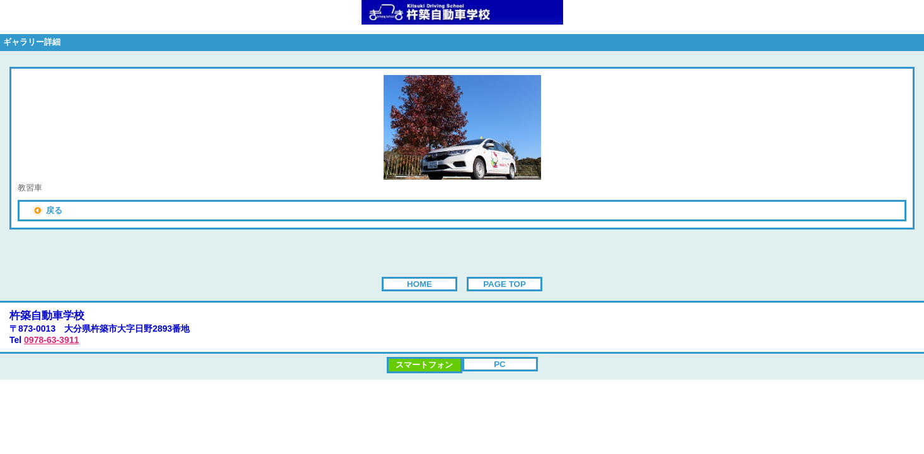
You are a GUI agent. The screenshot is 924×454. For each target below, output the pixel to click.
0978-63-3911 (51, 340)
